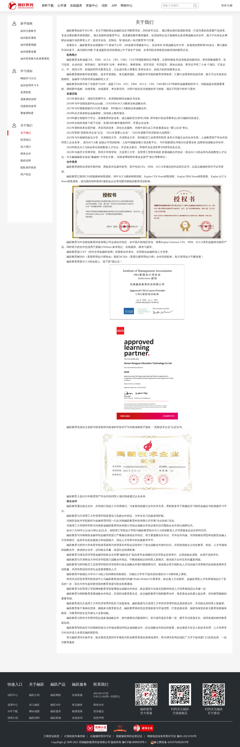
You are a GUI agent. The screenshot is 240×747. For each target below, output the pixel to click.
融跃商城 (55, 718)
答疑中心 (92, 5)
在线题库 (76, 5)
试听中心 (13, 695)
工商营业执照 (51, 736)
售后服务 (77, 704)
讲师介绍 (13, 718)
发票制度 (25, 92)
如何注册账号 (28, 31)
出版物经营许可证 (100, 736)
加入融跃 (34, 704)
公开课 (61, 5)
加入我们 (25, 146)
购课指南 (77, 711)
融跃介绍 (34, 695)
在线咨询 (77, 718)
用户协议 (25, 174)
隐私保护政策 (28, 167)
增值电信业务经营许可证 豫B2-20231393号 (171, 736)
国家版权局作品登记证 (129, 736)
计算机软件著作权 (74, 736)
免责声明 (98, 718)
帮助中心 (127, 5)
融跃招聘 (34, 718)
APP (114, 5)
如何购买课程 (28, 37)
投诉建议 (98, 711)
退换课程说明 (28, 99)
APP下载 (13, 711)
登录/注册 (226, 5)
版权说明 (25, 160)
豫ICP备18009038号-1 (134, 742)
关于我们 (25, 133)
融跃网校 (55, 695)
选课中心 (13, 704)
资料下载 (48, 5)
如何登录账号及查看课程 (34, 58)
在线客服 (77, 695)
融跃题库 (55, 711)
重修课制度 (27, 113)
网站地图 (34, 711)
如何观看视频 (28, 44)
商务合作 (25, 153)
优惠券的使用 (28, 106)
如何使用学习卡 (29, 85)
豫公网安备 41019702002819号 (171, 742)
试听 (105, 5)
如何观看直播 (28, 51)
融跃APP (55, 704)
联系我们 (25, 139)
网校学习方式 (28, 78)
